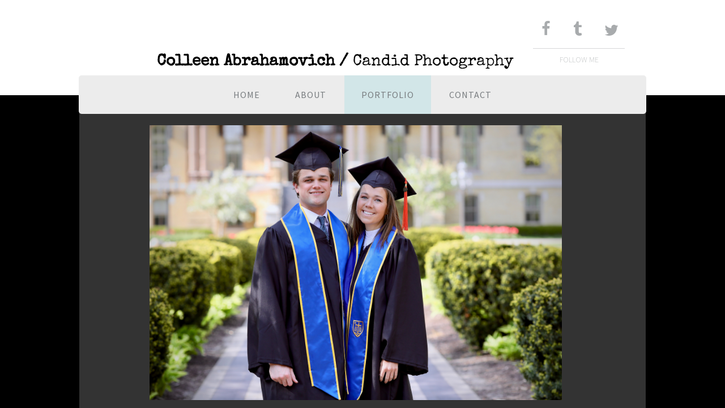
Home (246, 94)
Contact (470, 94)
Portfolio (387, 94)
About (310, 94)
